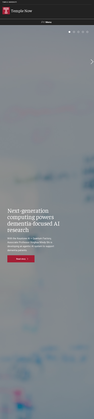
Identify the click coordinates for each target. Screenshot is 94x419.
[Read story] (21, 258)
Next (91, 62)
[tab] (69, 32)
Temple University (9, 2)
